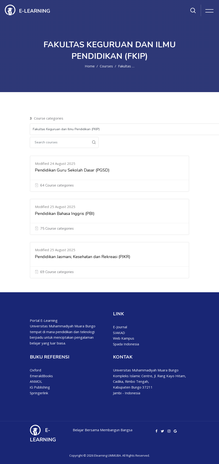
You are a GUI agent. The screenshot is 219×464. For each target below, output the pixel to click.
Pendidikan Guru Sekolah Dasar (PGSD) (72, 170)
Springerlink (39, 393)
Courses (106, 66)
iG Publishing (40, 387)
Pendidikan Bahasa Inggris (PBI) (64, 213)
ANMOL (36, 381)
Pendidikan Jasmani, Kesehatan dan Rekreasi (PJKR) (82, 256)
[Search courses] (59, 142)
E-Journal (120, 327)
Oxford (35, 370)
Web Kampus (123, 338)
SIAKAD (119, 332)
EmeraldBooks (41, 376)
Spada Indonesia (126, 344)
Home (90, 66)
